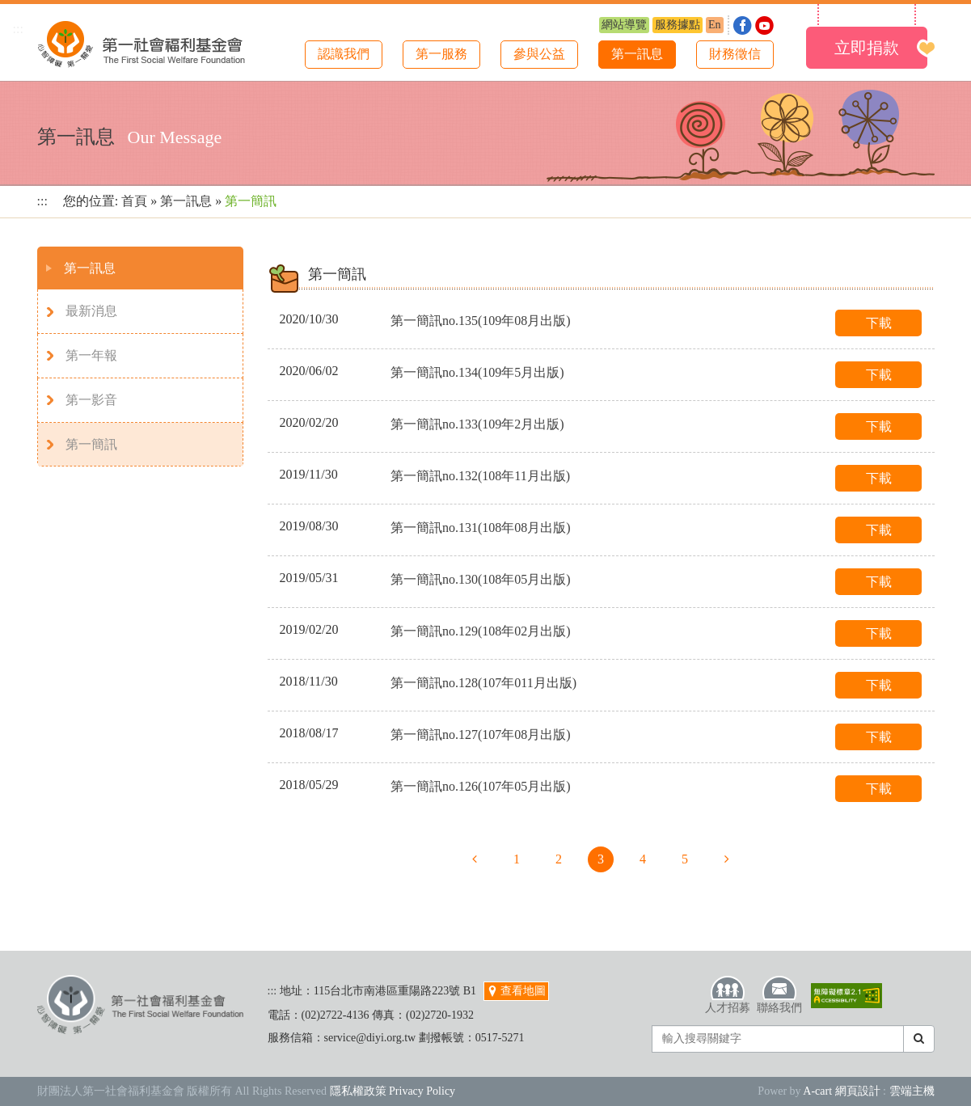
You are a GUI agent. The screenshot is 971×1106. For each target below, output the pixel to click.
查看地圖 (517, 991)
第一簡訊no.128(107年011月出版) (483, 683)
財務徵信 (735, 54)
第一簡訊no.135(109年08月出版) (481, 320)
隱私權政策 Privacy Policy (393, 1091)
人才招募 (727, 994)
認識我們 (343, 54)
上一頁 (474, 859)
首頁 (134, 201)
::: (18, 29)
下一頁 (726, 859)
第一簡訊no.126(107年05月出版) (481, 786)
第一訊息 (637, 54)
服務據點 (677, 25)
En (714, 25)
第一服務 (441, 54)
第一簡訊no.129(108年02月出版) (481, 631)
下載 (879, 323)
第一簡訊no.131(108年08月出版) (481, 527)
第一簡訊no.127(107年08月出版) (481, 734)
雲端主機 (912, 1091)
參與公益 (539, 54)
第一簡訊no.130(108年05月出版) (481, 579)
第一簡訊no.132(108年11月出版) (480, 476)
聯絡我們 (779, 994)
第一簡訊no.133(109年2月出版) (477, 424)
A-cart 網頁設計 (841, 1091)
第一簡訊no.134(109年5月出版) (477, 372)
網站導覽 (624, 25)
